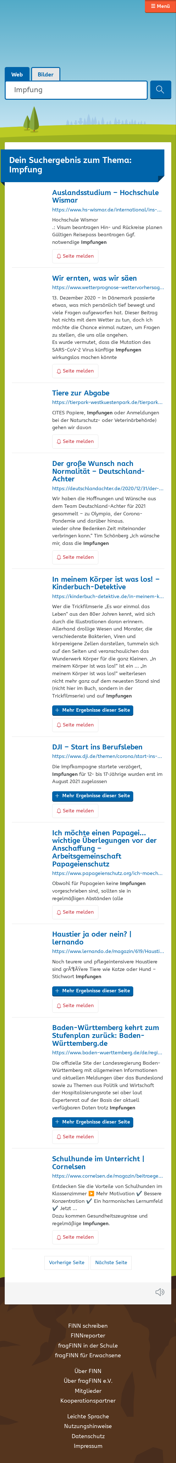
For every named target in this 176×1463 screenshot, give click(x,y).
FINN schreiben (88, 1326)
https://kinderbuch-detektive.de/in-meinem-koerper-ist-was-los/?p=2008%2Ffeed (108, 597)
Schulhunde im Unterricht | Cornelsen (98, 1163)
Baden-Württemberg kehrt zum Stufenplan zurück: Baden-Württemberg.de (105, 1036)
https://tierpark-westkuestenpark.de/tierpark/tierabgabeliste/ (108, 402)
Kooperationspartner (88, 1401)
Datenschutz (88, 1436)
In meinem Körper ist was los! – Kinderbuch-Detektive (106, 583)
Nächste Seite (111, 1263)
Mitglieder (88, 1391)
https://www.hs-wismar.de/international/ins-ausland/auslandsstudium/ (108, 210)
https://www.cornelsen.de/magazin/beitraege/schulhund (108, 1176)
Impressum (88, 1446)
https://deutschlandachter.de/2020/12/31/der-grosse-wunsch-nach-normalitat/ (108, 489)
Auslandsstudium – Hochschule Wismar (105, 197)
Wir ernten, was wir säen (94, 278)
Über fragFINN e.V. (88, 1381)
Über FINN (88, 1371)
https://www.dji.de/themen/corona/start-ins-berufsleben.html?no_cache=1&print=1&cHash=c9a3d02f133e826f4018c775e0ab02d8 (108, 756)
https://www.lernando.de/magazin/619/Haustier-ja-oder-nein (108, 952)
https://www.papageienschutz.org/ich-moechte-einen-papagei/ (108, 873)
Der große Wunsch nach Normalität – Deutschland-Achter (98, 471)
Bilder (46, 74)
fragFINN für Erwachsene (88, 1355)
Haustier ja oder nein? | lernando (92, 938)
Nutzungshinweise (88, 1426)
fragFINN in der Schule (88, 1346)
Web (17, 74)
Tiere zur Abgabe (80, 393)
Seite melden (75, 256)
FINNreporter (88, 1335)
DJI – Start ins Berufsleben (97, 747)
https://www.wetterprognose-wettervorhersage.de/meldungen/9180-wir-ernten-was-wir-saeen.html (108, 288)
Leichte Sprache (88, 1416)
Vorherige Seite (67, 1263)
